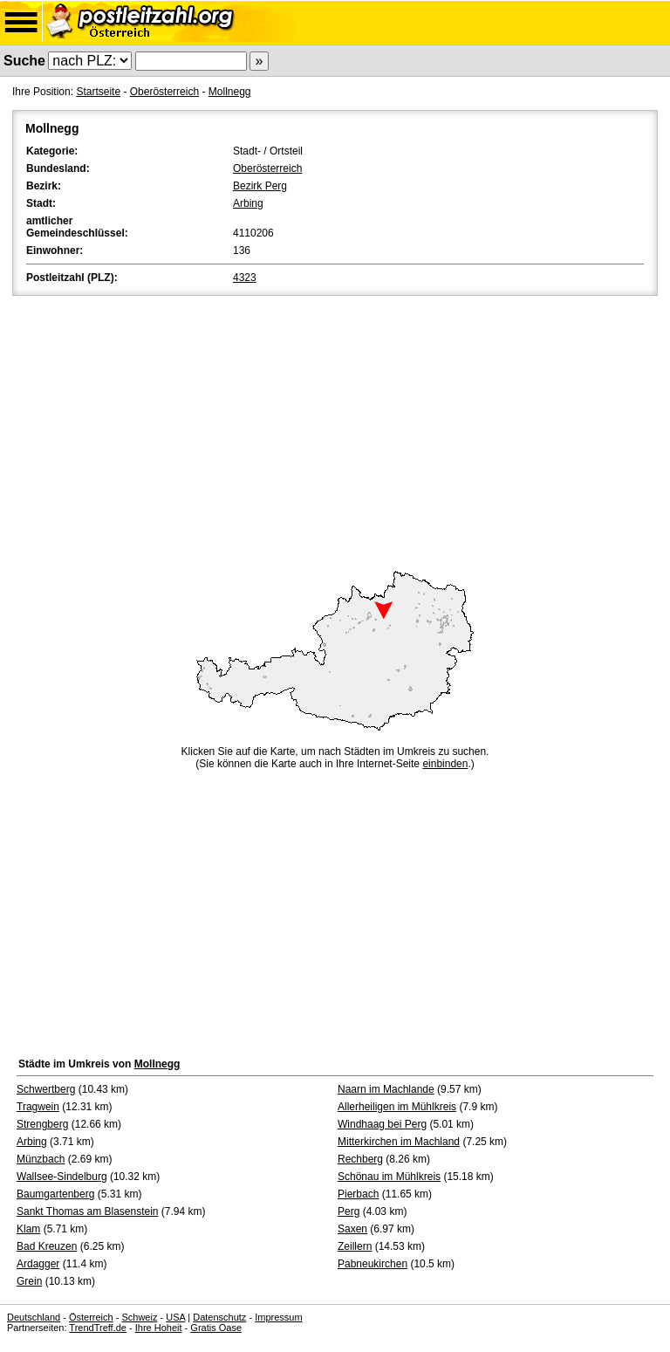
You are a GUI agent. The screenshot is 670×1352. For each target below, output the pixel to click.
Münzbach (41, 1159)
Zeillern (355, 1246)
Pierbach (358, 1194)
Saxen (352, 1229)
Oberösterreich (164, 92)
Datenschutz (219, 1317)
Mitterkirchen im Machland (399, 1142)
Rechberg (360, 1159)
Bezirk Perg (260, 186)
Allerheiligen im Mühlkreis (397, 1107)
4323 (244, 277)
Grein (29, 1281)
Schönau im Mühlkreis (389, 1176)
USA (175, 1317)
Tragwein (38, 1107)
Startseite (98, 92)
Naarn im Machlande (386, 1089)
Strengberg (42, 1124)
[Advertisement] (335, 430)
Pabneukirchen (372, 1264)
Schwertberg (46, 1089)
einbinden (445, 764)
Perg (348, 1211)
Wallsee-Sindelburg (62, 1176)
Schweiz (139, 1317)
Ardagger (38, 1264)
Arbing (248, 203)
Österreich (91, 1317)
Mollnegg (230, 92)
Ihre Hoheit (158, 1327)
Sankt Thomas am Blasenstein (88, 1211)
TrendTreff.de (97, 1327)
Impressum (278, 1317)
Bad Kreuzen (47, 1246)
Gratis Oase (216, 1327)
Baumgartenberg (55, 1194)
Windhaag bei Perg (382, 1124)
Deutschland (33, 1317)
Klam (28, 1229)
